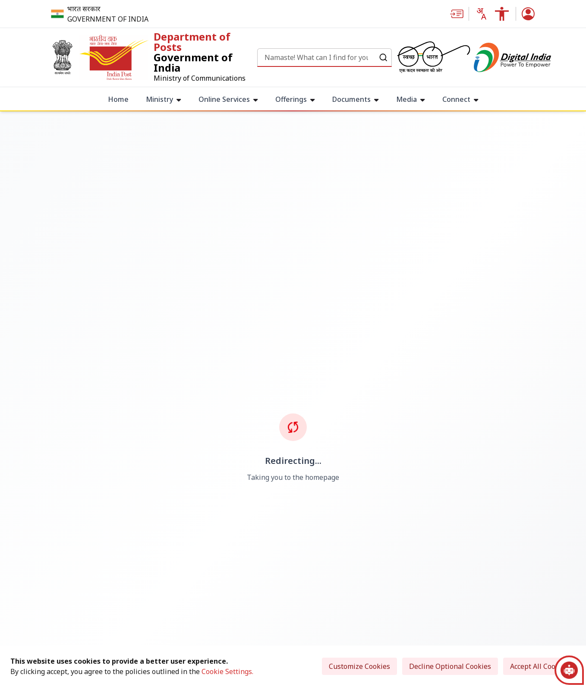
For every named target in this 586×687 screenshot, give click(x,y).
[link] (151, 57)
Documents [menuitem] (355, 99)
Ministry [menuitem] (163, 99)
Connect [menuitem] (460, 99)
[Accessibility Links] (501, 13)
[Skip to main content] (456, 14)
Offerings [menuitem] (295, 99)
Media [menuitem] (410, 99)
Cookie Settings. (227, 671)
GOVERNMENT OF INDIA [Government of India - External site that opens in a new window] (107, 19)
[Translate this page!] (481, 14)
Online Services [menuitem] (228, 99)
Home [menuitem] (118, 99)
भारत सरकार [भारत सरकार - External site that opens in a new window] (84, 8)
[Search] (316, 57)
